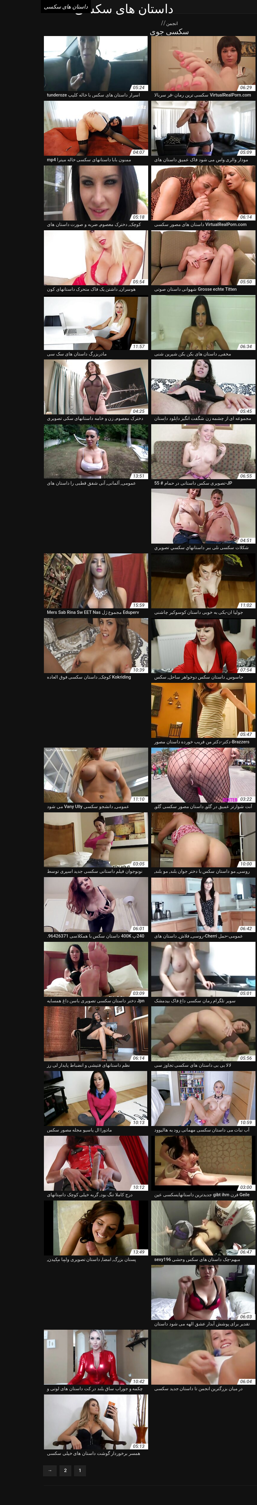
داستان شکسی (209, 1431)
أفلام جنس (84, 1487)
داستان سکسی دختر (124, 1418)
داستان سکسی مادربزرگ (231, 1424)
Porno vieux (187, 1453)
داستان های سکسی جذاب (49, 1437)
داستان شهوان (30, 1424)
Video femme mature (65, 1453)
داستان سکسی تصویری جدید (30, 1411)
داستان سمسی (159, 1399)
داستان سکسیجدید (147, 1424)
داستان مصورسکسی (43, 1431)
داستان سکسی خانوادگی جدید (172, 1418)
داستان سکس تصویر (212, 1405)
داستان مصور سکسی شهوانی (132, 1431)
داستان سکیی (87, 1424)
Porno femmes (103, 1453)
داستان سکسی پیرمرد (186, 1424)
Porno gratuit (160, 1453)
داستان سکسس (163, 1411)
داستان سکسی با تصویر (124, 1411)
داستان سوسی (130, 1399)
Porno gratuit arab (25, 1453)
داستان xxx (127, 1392)
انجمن (130, 23)
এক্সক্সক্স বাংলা (169, 1487)
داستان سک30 (62, 1399)
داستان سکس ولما (196, 1411)
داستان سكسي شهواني (197, 1399)
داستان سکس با (31, 1399)
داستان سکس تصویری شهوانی (163, 1405)
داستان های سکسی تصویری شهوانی (108, 1437)
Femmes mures (117, 1459)
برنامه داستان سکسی (234, 1392)
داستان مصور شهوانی (83, 1431)
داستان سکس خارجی (112, 1405)
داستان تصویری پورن (59, 1392)
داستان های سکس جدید (217, 1437)
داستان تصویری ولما (97, 1392)
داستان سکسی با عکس (79, 1411)
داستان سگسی (59, 1424)
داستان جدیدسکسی (21, 1392)
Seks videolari (108, 1487)
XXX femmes (132, 1453)
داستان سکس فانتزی (235, 1411)
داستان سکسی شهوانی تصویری (33, 1418)
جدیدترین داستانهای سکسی (163, 1392)
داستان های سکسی (140, 1487)
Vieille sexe (212, 1453)
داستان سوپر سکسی (96, 1399)
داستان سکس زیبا (74, 1405)
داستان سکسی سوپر (84, 1418)
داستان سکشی (115, 1424)
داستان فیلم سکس (177, 1431)
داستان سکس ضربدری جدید (29, 1405)
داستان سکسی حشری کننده (228, 1418)
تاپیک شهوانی (201, 1392)
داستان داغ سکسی (237, 1399)
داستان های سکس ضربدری (169, 1437)
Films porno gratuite (154, 1459)
